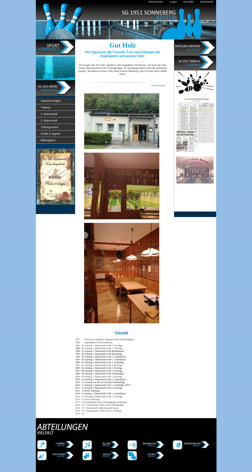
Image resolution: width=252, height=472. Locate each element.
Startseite (206, 1)
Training (45, 107)
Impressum (155, 1)
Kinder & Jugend (50, 133)
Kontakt (188, 1)
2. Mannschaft (49, 120)
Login (173, 1)
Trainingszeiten (49, 127)
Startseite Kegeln (51, 100)
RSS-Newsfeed (158, 85)
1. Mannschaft (49, 113)
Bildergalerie (48, 140)
